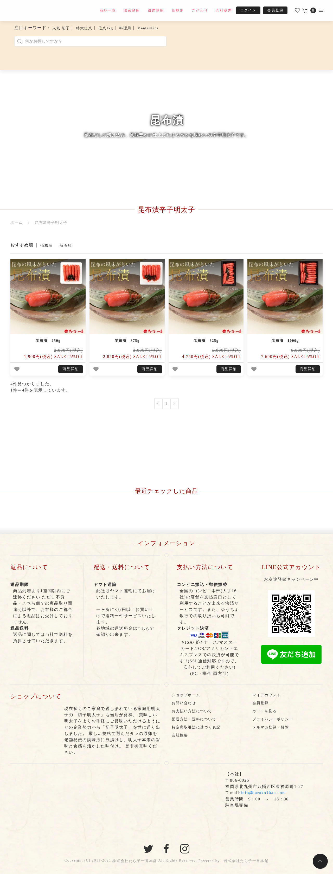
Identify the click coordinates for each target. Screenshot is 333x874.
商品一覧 (108, 10)
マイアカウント (266, 695)
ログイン (248, 10)
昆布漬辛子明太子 (51, 223)
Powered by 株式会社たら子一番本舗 (233, 861)
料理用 (125, 28)
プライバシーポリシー (272, 719)
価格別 (178, 10)
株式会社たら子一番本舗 (134, 861)
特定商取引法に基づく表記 (196, 727)
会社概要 (180, 735)
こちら (143, 629)
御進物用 (156, 10)
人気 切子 (61, 28)
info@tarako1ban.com (263, 793)
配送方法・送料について (194, 719)
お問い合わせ (184, 703)
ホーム (16, 222)
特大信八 (84, 28)
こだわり (200, 10)
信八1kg (105, 28)
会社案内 (224, 10)
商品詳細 (70, 369)
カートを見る (264, 711)
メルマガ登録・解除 (270, 727)
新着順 (66, 245)
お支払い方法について (192, 711)
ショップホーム (186, 695)
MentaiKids (148, 28)
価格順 (46, 245)
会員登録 (275, 10)
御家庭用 (132, 10)
